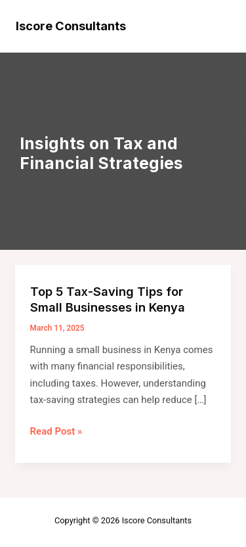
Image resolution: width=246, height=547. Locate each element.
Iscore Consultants (71, 25)
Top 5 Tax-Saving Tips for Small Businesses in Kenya (107, 299)
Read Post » (56, 431)
